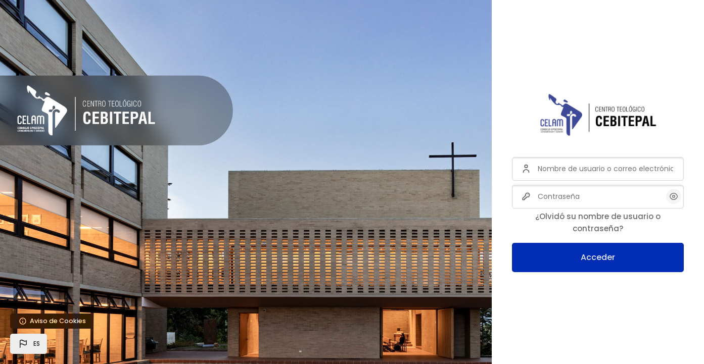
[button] (28, 344)
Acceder (598, 257)
